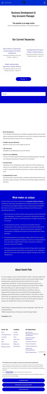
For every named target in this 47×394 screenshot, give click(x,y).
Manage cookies (5, 346)
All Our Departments (31, 352)
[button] (44, 3)
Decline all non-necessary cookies (23, 384)
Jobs (2, 339)
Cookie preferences (23, 389)
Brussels (16, 334)
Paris (15, 337)
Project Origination (31, 344)
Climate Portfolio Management (30, 338)
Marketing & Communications (30, 349)
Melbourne (16, 344)
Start (2, 332)
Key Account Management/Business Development (32, 334)
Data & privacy (5, 344)
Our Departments (6, 334)
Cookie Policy (9, 372)
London (16, 332)
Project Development (31, 346)
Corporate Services (31, 341)
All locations (17, 346)
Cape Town (16, 339)
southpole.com (42, 351)
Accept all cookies (23, 380)
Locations (4, 337)
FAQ (2, 341)
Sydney (15, 341)
